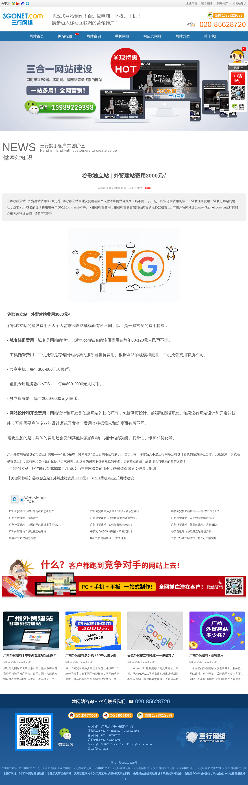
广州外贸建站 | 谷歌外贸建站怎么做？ (31, 511)
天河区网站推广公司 (234, 768)
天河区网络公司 (121, 768)
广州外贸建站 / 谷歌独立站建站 (27, 531)
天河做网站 (49, 768)
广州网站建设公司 (29, 768)
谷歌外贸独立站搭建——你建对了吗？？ (195, 511)
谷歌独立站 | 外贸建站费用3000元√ (38, 314)
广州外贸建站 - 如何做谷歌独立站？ (111, 524)
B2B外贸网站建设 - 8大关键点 (108, 538)
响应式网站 (152, 36)
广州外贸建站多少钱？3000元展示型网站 (114, 511)
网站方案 (183, 36)
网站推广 (222, 3)
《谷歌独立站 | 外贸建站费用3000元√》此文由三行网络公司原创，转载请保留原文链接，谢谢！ (83, 469)
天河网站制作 (141, 768)
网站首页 (37, 36)
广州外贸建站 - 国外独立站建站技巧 (192, 518)
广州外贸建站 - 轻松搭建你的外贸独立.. (113, 518)
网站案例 (94, 36)
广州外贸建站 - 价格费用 (23, 518)
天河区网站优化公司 (209, 768)
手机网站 (122, 36)
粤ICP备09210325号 (124, 762)
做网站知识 (239, 3)
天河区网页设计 (185, 768)
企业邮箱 (191, 3)
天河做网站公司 (82, 768)
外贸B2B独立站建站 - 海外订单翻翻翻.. (194, 538)
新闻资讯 (102, 188)
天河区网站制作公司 (162, 768)
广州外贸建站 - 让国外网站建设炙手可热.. (34, 524)
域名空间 (206, 3)
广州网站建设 (9, 768)
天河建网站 (64, 768)
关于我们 (211, 36)
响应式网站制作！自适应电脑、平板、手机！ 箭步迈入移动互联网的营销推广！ (96, 19)
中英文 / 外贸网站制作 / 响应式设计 (111, 531)
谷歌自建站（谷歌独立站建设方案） (192, 531)
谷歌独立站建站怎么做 (22, 538)
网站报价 (65, 36)
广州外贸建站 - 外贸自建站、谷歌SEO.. (194, 524)
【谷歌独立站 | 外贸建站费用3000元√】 (34, 201)
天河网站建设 (102, 768)
